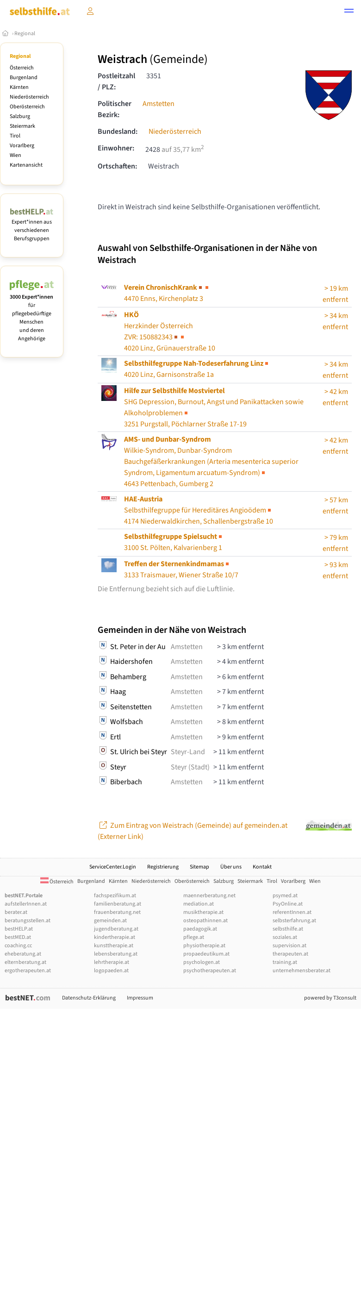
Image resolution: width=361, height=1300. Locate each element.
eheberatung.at (23, 954)
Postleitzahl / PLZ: (116, 81)
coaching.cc (18, 946)
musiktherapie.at (203, 912)
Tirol (15, 136)
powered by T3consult (330, 998)
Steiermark (22, 126)
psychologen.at (201, 962)
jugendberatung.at (116, 929)
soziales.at (285, 937)
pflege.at (193, 937)
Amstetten (158, 104)
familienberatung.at (117, 904)
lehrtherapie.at (111, 962)
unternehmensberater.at (301, 971)
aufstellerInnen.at (26, 904)
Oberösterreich (27, 107)
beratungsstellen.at (27, 921)
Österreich (22, 68)
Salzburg (20, 116)
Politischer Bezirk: (114, 109)
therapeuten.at (290, 954)
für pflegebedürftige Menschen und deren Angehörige (32, 314)
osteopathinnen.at (205, 921)
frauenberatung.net (117, 912)
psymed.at (285, 896)
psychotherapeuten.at (209, 971)
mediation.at (198, 904)
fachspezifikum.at (115, 896)
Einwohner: (116, 148)
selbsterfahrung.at (294, 921)
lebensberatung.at (115, 954)
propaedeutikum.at (206, 954)
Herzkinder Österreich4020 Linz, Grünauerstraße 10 (169, 331)
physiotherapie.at (204, 946)
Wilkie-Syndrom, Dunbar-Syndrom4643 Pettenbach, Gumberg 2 (211, 461)
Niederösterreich (29, 97)
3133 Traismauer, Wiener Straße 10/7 (181, 569)
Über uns (231, 867)
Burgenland (23, 77)
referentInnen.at (292, 912)
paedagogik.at (200, 929)
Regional (24, 34)
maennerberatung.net (209, 896)
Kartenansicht (26, 165)
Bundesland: (117, 131)
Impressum (140, 998)
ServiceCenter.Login (112, 867)
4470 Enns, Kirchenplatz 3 (167, 293)
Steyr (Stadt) (190, 767)
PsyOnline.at (288, 904)
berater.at (16, 912)
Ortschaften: (117, 166)
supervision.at (289, 946)
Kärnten (19, 87)
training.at (285, 962)
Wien (15, 155)
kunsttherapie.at (113, 946)
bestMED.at (18, 937)
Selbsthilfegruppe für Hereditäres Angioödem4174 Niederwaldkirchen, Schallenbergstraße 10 (198, 510)
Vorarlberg (22, 146)
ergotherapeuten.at (28, 971)
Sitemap (199, 867)
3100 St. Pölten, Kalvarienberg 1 (174, 542)
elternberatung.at (25, 962)
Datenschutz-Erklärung (89, 998)
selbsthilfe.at (288, 929)
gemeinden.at (110, 921)
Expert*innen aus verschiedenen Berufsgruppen (32, 226)
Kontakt (262, 867)
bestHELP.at (19, 929)
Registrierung (163, 867)
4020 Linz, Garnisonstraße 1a (197, 369)
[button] (349, 12)
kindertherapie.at (114, 937)
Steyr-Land (188, 752)
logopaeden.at (111, 971)
